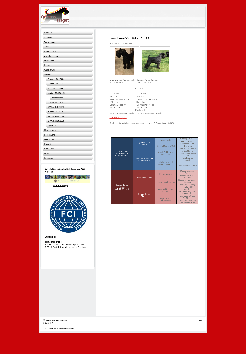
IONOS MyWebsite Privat (63, 329)
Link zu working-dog (118, 117)
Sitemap (63, 320)
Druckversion (50, 320)
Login (201, 320)
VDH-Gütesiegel (60, 186)
